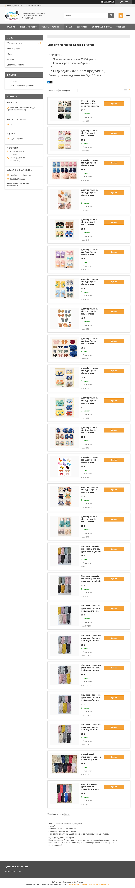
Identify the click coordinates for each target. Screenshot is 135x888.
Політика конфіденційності (99, 884)
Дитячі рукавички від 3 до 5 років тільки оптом (89, 222)
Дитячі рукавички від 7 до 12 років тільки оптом (89, 489)
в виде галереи (125, 91)
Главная (11, 27)
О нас (69, 27)
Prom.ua (80, 882)
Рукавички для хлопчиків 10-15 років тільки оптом (90, 103)
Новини (11, 34)
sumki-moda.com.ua (13, 871)
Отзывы (10, 59)
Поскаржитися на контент (78, 884)
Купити (114, 103)
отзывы (120, 27)
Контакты (82, 27)
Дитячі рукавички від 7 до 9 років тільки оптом (89, 133)
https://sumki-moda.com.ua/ (20, 175)
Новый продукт (28, 27)
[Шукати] (111, 15)
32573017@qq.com (17, 179)
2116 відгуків (109, 2)
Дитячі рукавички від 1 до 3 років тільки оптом (89, 459)
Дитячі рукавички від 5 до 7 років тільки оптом (89, 311)
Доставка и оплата (102, 27)
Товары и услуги (50, 27)
